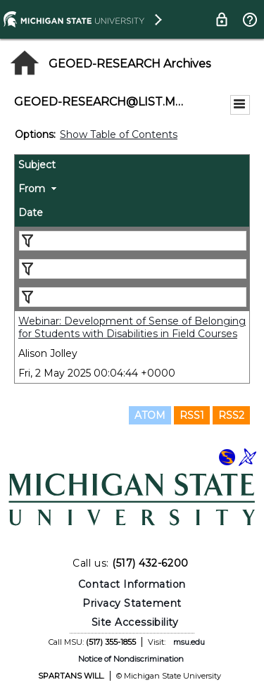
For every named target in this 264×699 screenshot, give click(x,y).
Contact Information (132, 584)
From (31, 188)
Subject (37, 164)
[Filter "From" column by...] (132, 269)
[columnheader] (132, 167)
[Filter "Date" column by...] (132, 297)
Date (30, 212)
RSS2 (231, 415)
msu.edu (189, 642)
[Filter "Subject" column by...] (132, 241)
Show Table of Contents (118, 134)
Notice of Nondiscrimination (131, 659)
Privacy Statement (132, 603)
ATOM (149, 415)
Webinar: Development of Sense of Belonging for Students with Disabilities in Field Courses (132, 327)
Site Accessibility (135, 622)
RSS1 (192, 415)
